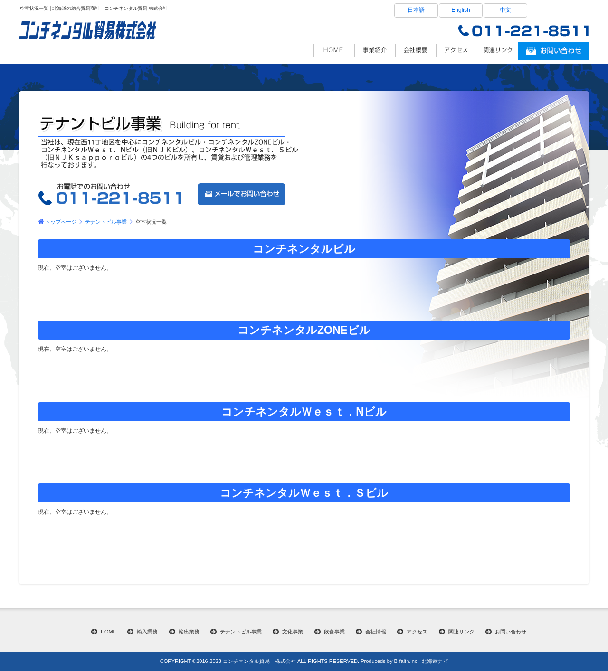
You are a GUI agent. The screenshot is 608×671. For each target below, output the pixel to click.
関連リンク (497, 50)
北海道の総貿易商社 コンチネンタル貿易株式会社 (334, 50)
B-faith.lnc (405, 661)
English (460, 10)
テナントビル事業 (106, 222)
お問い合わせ (510, 631)
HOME (108, 631)
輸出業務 (189, 631)
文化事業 (292, 631)
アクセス (456, 50)
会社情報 (415, 50)
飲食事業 (334, 631)
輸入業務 (147, 631)
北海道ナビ (435, 661)
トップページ (60, 222)
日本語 (416, 10)
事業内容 (374, 50)
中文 (505, 10)
